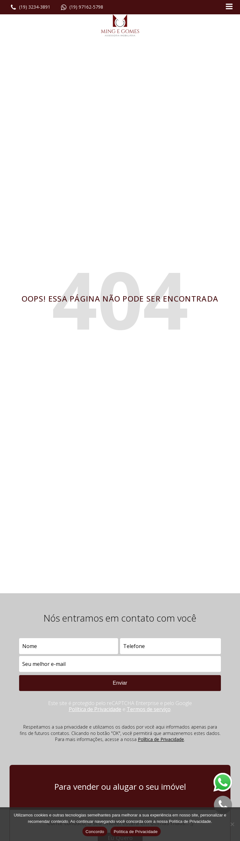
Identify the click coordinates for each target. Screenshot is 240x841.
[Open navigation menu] (229, 7)
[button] (30, 7)
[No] (232, 824)
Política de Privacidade (95, 709)
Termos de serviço (149, 709)
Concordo (95, 831)
